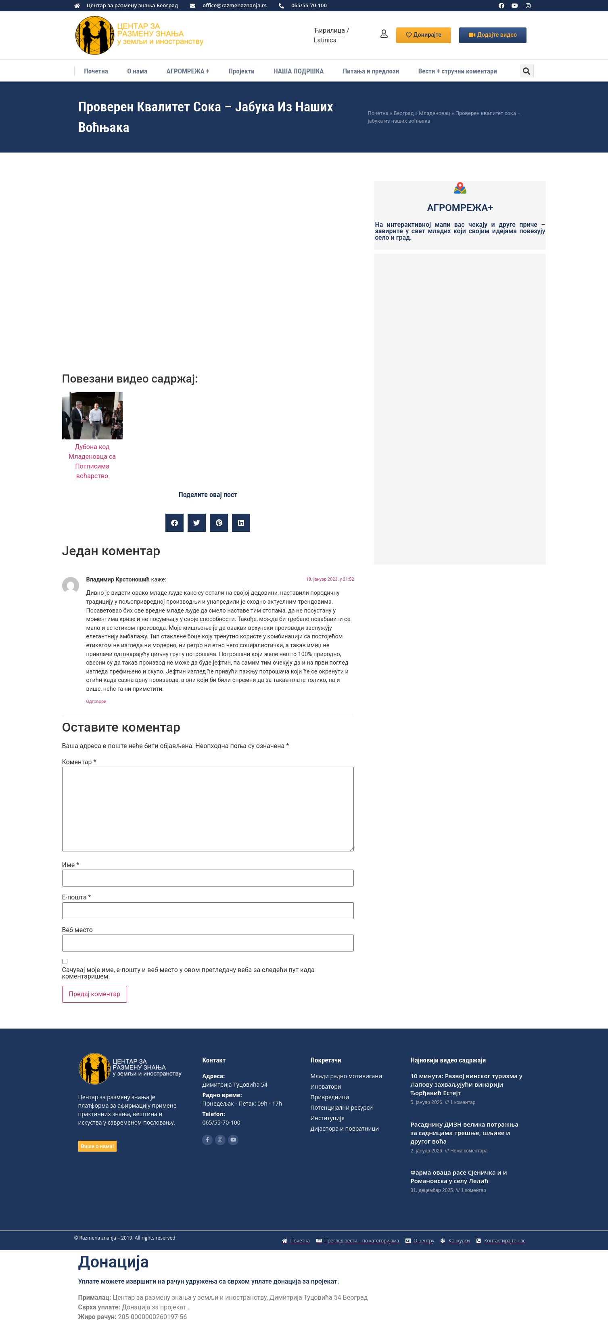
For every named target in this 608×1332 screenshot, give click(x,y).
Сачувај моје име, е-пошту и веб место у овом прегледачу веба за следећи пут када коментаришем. (188, 973)
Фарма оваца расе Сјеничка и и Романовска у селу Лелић (458, 1176)
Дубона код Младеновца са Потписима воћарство (92, 456)
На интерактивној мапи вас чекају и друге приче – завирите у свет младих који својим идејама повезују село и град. (460, 231)
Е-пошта (76, 897)
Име (70, 865)
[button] (526, 70)
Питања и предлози (371, 71)
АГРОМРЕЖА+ (460, 207)
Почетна (96, 71)
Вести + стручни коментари (457, 71)
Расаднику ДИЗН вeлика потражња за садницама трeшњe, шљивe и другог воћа (464, 1132)
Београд (403, 113)
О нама (137, 71)
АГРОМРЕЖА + (188, 71)
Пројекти (241, 71)
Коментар (79, 762)
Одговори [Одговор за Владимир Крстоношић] (96, 701)
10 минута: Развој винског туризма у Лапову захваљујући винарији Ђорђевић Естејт (466, 1084)
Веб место (77, 930)
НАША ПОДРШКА (299, 71)
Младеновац (434, 113)
